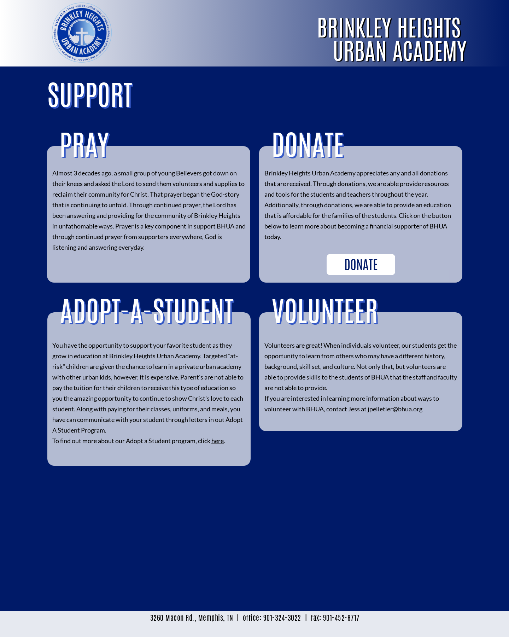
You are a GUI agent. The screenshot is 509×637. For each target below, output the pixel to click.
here (217, 441)
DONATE (361, 264)
